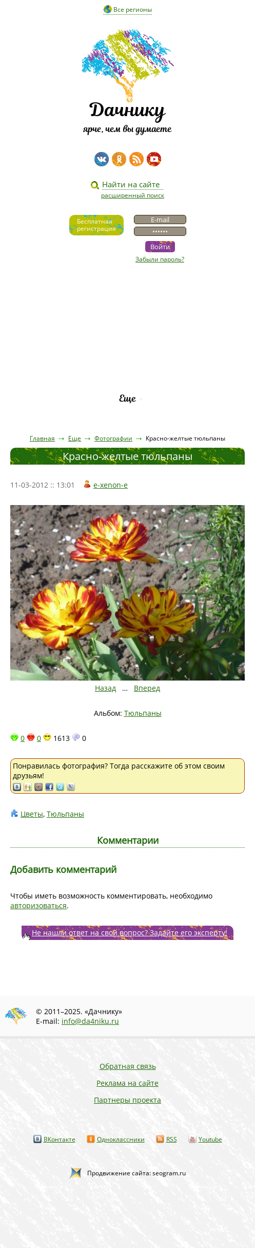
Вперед (147, 688)
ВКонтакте (59, 1139)
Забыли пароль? (159, 259)
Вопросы (127, 346)
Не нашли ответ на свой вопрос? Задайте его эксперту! (129, 932)
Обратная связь (128, 1066)
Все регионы (132, 9)
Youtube (210, 1139)
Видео (127, 294)
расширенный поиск (132, 195)
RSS (171, 1139)
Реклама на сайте (127, 1083)
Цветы (32, 814)
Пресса (128, 328)
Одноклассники (121, 1139)
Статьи (127, 311)
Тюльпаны (143, 713)
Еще (127, 398)
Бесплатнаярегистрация (96, 225)
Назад (105, 688)
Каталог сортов (127, 363)
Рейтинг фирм (128, 381)
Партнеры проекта (127, 1100)
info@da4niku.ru (90, 1021)
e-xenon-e (110, 485)
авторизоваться (38, 905)
